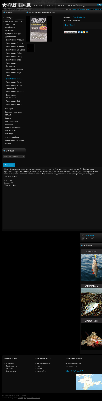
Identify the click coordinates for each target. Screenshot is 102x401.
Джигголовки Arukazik (15, 40)
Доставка (9, 368)
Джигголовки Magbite (14, 69)
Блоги (61, 5)
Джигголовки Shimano (15, 92)
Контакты (72, 5)
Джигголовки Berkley (14, 43)
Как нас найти (11, 371)
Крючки (8, 118)
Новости (38, 5)
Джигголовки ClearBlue (15, 50)
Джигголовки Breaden (15, 46)
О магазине (10, 363)
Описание (9, 165)
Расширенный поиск (44, 363)
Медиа (50, 5)
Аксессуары (9, 18)
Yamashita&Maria (79, 17)
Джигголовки (10, 37)
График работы (11, 366)
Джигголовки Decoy (14, 56)
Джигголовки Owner (14, 82)
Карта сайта (41, 371)
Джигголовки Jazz (13, 60)
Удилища (9, 134)
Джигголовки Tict (13, 101)
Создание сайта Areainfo (32, 398)
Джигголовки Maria (13, 79)
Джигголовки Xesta (13, 104)
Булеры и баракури (13, 33)
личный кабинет (78, 9)
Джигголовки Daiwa (14, 53)
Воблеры (9, 109)
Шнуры (8, 143)
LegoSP (20, 398)
